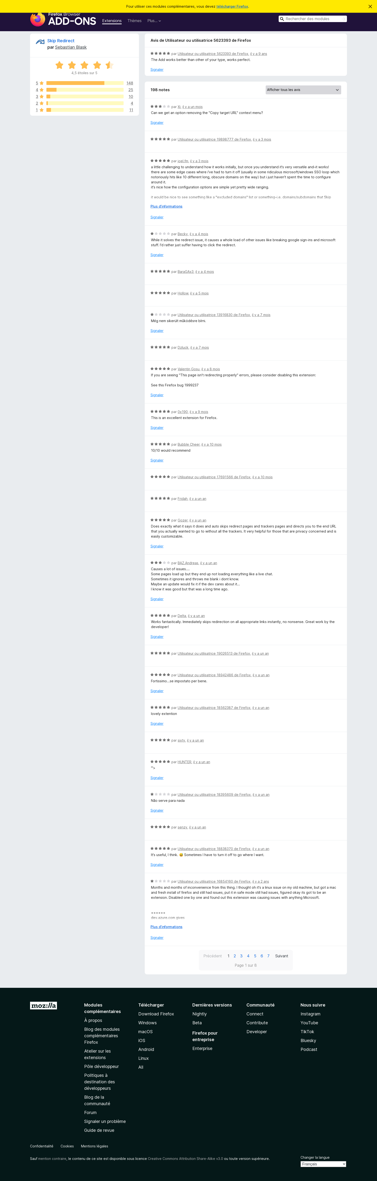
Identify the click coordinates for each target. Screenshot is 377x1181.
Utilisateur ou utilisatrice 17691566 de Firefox (214, 477)
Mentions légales (94, 1146)
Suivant (281, 955)
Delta (182, 616)
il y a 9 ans (258, 54)
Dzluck (183, 347)
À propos (93, 1020)
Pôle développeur (101, 1066)
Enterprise (202, 1048)
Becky (183, 234)
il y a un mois (192, 107)
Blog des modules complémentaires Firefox (102, 1036)
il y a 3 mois (262, 139)
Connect (255, 1013)
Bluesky (308, 1040)
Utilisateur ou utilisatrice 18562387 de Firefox (214, 708)
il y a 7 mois (261, 315)
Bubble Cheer (189, 444)
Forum (90, 1112)
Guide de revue (99, 1130)
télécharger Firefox (232, 6)
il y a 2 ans (260, 881)
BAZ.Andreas (188, 563)
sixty (181, 740)
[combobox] (313, 19)
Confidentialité (41, 1146)
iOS (141, 1040)
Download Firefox (156, 1013)
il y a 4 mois (199, 234)
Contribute (257, 1022)
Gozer (183, 520)
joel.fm (183, 161)
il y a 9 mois (199, 412)
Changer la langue (315, 1157)
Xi (179, 107)
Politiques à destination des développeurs (99, 1082)
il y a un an (197, 499)
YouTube (309, 1022)
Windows (147, 1022)
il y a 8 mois (210, 369)
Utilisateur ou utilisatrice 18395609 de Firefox (214, 794)
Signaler (157, 69)
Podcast (309, 1049)
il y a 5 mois (199, 293)
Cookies (67, 1146)
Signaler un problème (105, 1121)
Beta (197, 1022)
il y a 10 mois (211, 444)
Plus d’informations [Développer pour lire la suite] (166, 206)
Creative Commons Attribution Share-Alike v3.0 (185, 1159)
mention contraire (52, 1159)
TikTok (307, 1031)
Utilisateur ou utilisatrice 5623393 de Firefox (213, 54)
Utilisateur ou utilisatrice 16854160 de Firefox (214, 881)
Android (146, 1049)
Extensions (112, 20)
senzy (182, 827)
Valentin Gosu (189, 369)
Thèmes (134, 20)
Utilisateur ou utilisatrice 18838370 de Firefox (214, 849)
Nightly (199, 1013)
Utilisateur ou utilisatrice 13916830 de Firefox (214, 315)
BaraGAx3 (186, 272)
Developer (256, 1031)
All (140, 1067)
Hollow (183, 293)
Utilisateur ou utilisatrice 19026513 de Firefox (214, 653)
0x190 (183, 412)
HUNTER (184, 762)
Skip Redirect (61, 40)
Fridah (183, 499)
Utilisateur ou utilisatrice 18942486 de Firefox (214, 675)
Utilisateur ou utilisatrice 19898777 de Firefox (214, 139)
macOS (145, 1031)
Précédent (212, 955)
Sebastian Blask (71, 47)
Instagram (310, 1013)
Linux (143, 1058)
